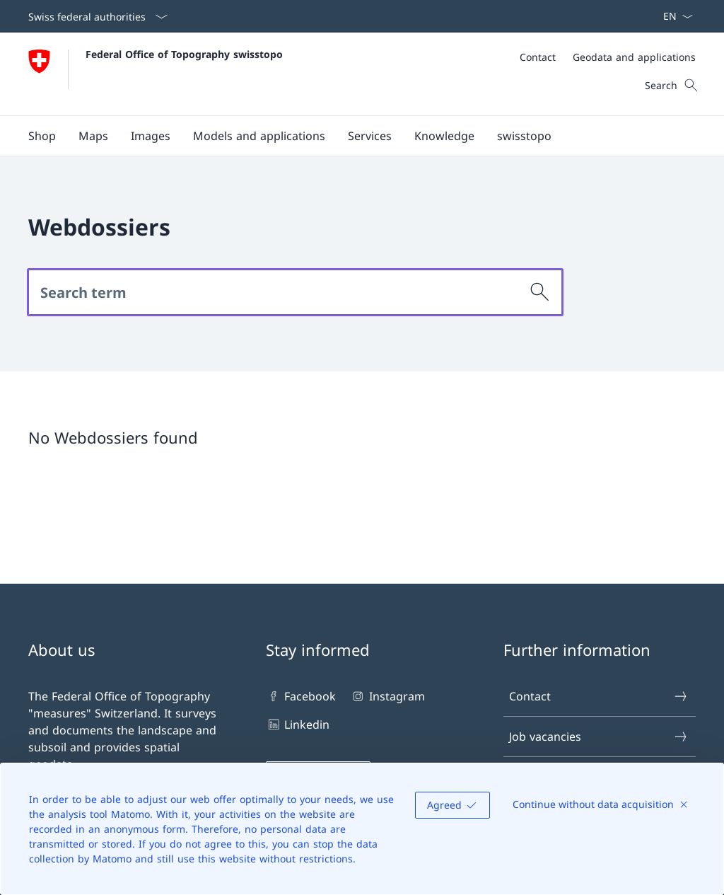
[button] (93, 136)
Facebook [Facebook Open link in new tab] (301, 696)
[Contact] (537, 57)
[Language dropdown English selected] (673, 16)
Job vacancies (599, 736)
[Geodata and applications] (634, 57)
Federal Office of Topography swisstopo (184, 54)
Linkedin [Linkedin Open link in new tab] (297, 724)
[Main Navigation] (350, 136)
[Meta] (607, 57)
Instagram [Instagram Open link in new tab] (387, 696)
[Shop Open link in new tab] (42, 136)
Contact (599, 696)
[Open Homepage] (155, 74)
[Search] (540, 292)
